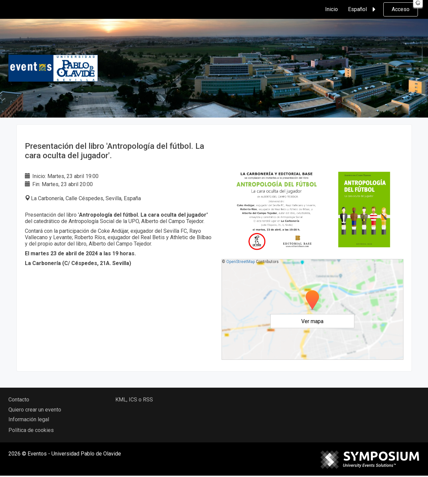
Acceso (401, 9)
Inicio (331, 9)
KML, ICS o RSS (134, 399)
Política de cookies (31, 430)
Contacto (18, 399)
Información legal (28, 419)
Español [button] (363, 9)
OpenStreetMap (240, 261)
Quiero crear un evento (34, 409)
